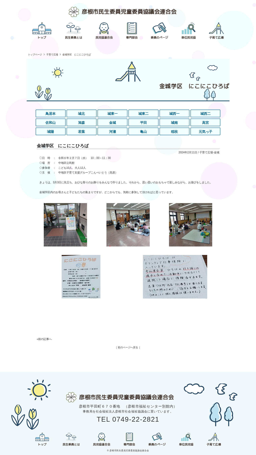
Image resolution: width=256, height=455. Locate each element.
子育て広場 (52, 54)
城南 (174, 123)
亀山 (143, 131)
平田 (143, 123)
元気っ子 (205, 131)
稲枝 (174, 131)
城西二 (205, 114)
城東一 (112, 114)
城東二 (143, 114)
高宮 (205, 123)
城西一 (174, 114)
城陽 (50, 131)
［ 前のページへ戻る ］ (128, 347)
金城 (112, 123)
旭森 (81, 123)
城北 (81, 114)
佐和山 (50, 123)
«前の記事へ (44, 339)
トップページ (35, 54)
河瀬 (112, 131)
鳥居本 (50, 114)
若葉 (81, 131)
